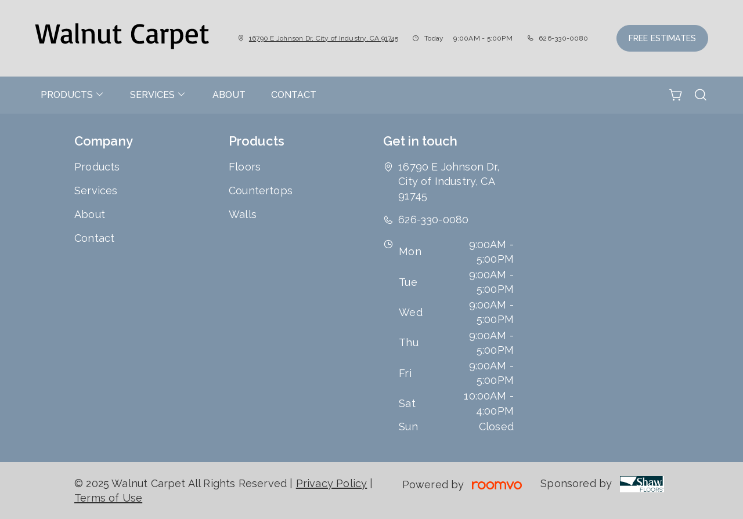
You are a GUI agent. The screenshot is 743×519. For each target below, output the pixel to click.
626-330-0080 (563, 38)
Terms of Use (108, 498)
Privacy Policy (331, 483)
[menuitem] (72, 95)
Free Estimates (662, 38)
